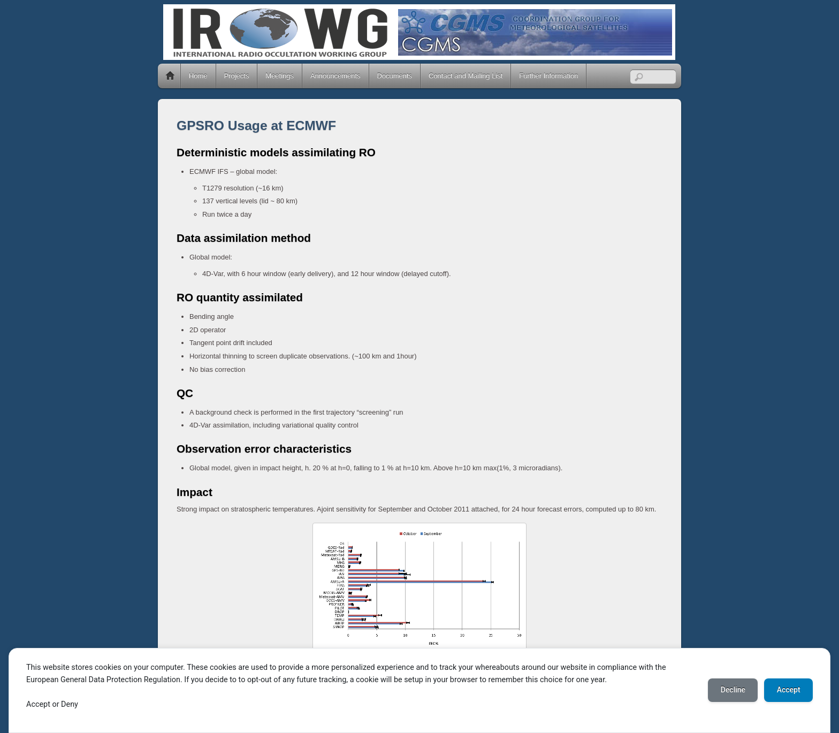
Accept (788, 690)
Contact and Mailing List (465, 76)
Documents (395, 76)
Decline (732, 690)
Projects (236, 76)
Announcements (335, 76)
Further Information (548, 76)
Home (170, 76)
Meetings (279, 76)
